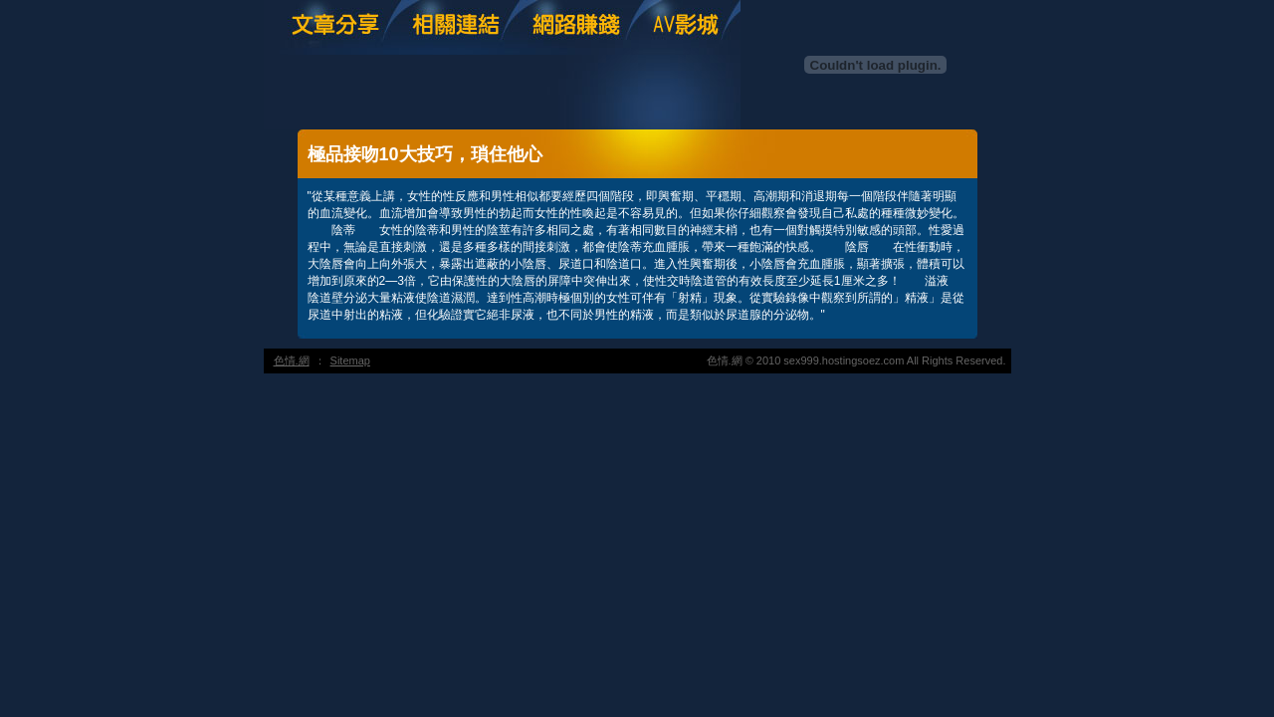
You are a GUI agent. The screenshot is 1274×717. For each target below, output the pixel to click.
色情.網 (292, 360)
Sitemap (350, 360)
